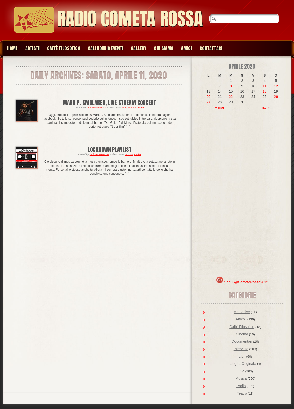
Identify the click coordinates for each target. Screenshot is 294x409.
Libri (242, 356)
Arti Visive (242, 312)
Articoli (241, 319)
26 (276, 97)
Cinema (242, 334)
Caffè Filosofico (63, 48)
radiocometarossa (96, 107)
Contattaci (211, 48)
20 (208, 97)
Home (12, 48)
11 (265, 86)
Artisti (32, 48)
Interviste (241, 349)
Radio (140, 107)
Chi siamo (163, 48)
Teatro (242, 393)
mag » (264, 107)
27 (208, 102)
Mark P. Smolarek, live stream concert (109, 102)
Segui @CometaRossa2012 (246, 282)
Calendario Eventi (105, 48)
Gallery (138, 48)
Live (124, 107)
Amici (186, 48)
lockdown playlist (109, 149)
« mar (219, 107)
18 (265, 91)
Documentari (242, 341)
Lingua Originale (243, 364)
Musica (132, 107)
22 (231, 97)
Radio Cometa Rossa (130, 18)
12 (276, 86)
